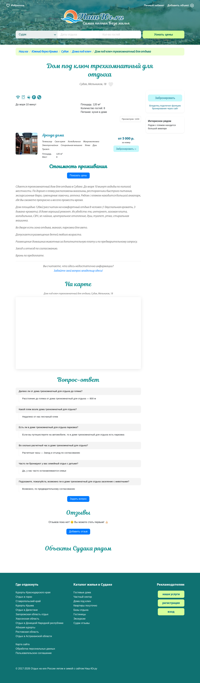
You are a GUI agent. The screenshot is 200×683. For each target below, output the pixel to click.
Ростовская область (27, 631)
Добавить (181, 5)
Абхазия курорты (25, 627)
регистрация (171, 603)
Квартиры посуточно (85, 605)
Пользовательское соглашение (34, 653)
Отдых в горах (24, 596)
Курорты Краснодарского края (33, 592)
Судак (65, 51)
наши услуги (171, 594)
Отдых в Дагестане (27, 610)
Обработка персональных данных (35, 648)
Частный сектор (82, 596)
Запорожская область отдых (32, 614)
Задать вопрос (78, 498)
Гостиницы (79, 614)
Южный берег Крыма (45, 51)
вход (171, 611)
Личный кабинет (154, 5)
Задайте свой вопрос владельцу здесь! (78, 270)
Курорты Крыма (25, 605)
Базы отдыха (80, 610)
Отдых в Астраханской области (34, 636)
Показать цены (78, 175)
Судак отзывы (81, 623)
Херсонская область (27, 618)
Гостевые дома (82, 592)
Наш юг (23, 51)
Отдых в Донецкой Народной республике (39, 623)
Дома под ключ (81, 51)
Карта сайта (23, 644)
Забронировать (125, 149)
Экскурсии (79, 618)
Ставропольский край (28, 601)
